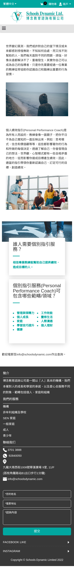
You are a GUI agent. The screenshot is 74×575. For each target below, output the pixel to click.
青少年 (7, 435)
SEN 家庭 (9, 418)
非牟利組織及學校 (14, 412)
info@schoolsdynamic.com (25, 479)
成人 (6, 429)
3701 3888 (14, 449)
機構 (6, 406)
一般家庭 (9, 424)
